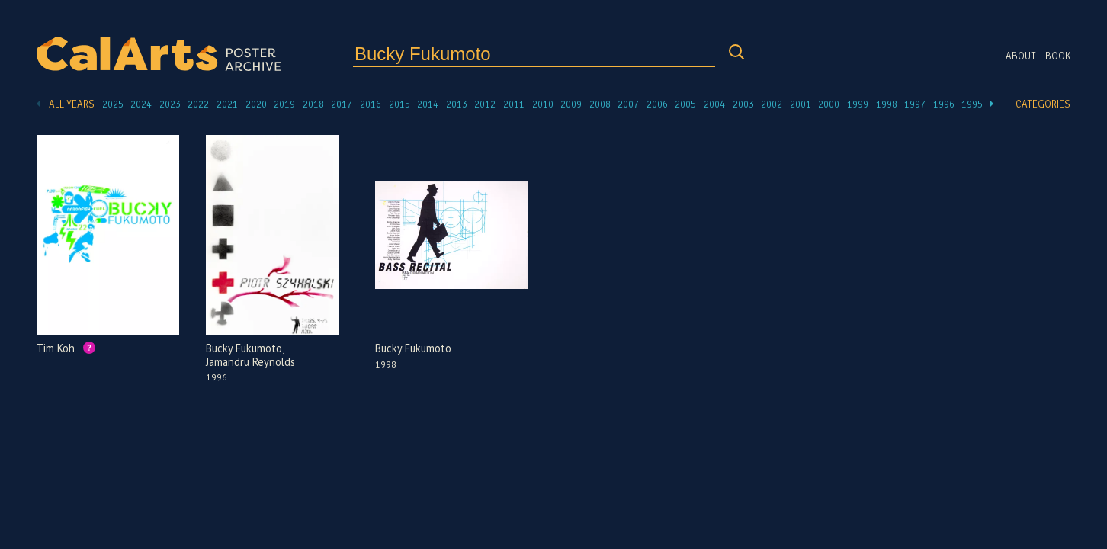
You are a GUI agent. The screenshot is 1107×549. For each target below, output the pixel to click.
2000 (828, 104)
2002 (771, 104)
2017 (341, 104)
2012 (485, 104)
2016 (370, 104)
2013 (456, 104)
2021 (227, 104)
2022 (198, 104)
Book (1057, 56)
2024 (141, 104)
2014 (427, 104)
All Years (72, 104)
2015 (399, 104)
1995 (972, 104)
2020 (256, 104)
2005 (685, 104)
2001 (800, 104)
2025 (113, 104)
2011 (514, 104)
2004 (714, 104)
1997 (915, 104)
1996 (944, 104)
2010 (543, 104)
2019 (284, 104)
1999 (857, 104)
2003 (743, 104)
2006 (657, 104)
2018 (313, 104)
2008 (600, 104)
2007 (628, 104)
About (1021, 56)
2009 (571, 104)
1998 (886, 104)
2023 (170, 104)
